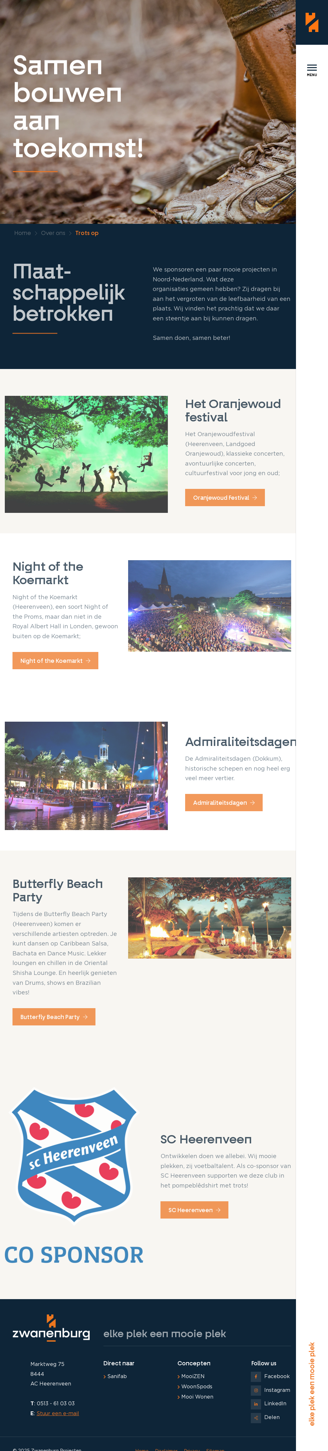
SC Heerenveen (194, 1210)
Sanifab (115, 1376)
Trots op (87, 233)
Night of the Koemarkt (55, 660)
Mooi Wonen (195, 1397)
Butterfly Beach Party (53, 1017)
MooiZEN (191, 1376)
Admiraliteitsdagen (224, 802)
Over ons (53, 233)
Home (22, 233)
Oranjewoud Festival (225, 497)
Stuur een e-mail (58, 1413)
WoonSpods (194, 1386)
